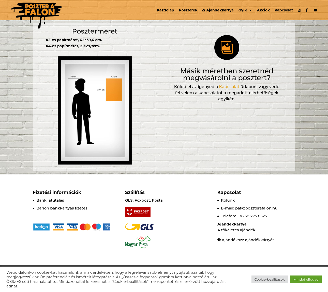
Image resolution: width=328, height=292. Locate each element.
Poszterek (188, 10)
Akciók (263, 10)
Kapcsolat (284, 10)
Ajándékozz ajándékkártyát (248, 239)
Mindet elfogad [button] (306, 279)
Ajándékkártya (217, 10)
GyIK (242, 10)
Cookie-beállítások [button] (270, 279)
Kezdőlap (165, 10)
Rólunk (228, 200)
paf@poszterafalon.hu (256, 208)
